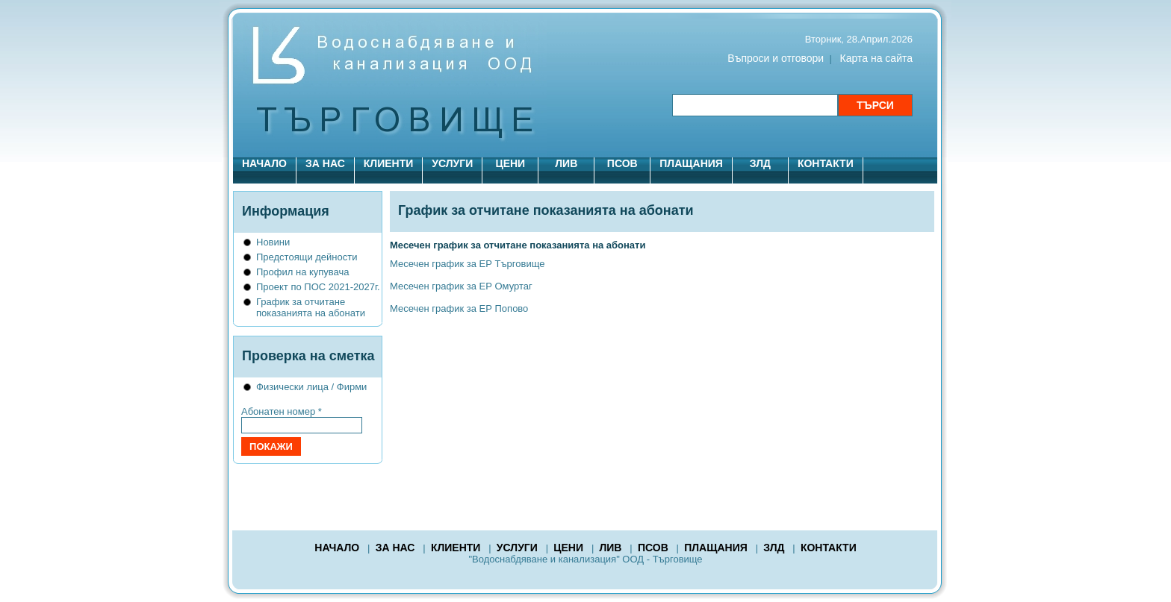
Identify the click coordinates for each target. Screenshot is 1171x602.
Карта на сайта (876, 58)
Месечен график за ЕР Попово (459, 308)
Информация (285, 211)
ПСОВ (622, 163)
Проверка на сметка (308, 355)
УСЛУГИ (452, 163)
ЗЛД (760, 163)
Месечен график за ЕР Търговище (467, 263)
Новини (273, 242)
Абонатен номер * (281, 411)
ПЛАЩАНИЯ (691, 163)
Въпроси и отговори (775, 58)
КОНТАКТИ (826, 163)
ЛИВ (566, 163)
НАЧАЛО (264, 163)
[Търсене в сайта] (755, 105)
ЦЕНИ (510, 163)
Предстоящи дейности (306, 257)
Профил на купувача (303, 272)
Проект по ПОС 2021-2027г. (318, 286)
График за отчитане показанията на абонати (310, 307)
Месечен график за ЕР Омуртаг (461, 286)
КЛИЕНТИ (389, 163)
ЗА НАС (325, 163)
